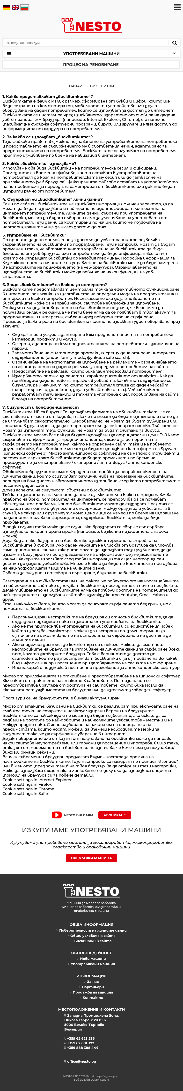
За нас (91, 982)
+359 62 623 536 (79, 1038)
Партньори (91, 987)
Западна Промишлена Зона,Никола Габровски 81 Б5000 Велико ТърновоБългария (91, 1022)
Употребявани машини (91, 964)
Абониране (115, 815)
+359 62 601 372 (79, 1043)
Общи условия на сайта (91, 936)
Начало (77, 86)
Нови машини (91, 959)
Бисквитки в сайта (91, 941)
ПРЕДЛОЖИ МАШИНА (91, 858)
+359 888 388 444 (81, 1048)
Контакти (91, 997)
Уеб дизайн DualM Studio (91, 1079)
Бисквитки (102, 86)
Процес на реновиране (91, 64)
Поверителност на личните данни (91, 930)
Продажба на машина (91, 992)
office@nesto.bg (80, 1061)
